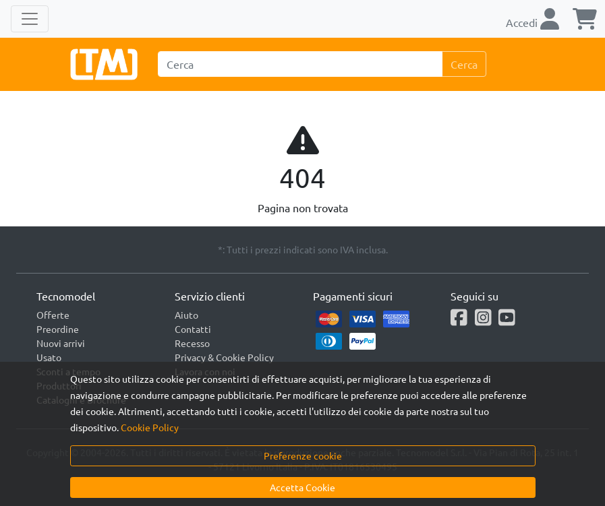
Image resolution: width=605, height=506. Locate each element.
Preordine (57, 329)
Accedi (532, 22)
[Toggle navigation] (30, 18)
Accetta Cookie (302, 487)
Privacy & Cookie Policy (224, 357)
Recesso (192, 343)
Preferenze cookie (303, 455)
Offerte (52, 315)
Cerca (464, 64)
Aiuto (186, 315)
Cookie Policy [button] (150, 427)
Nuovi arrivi (60, 343)
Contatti (193, 329)
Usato (48, 357)
